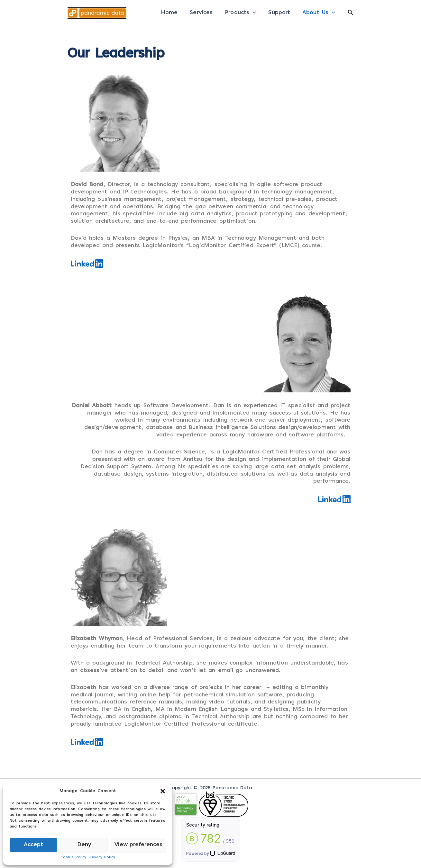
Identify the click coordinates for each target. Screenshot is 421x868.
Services (201, 13)
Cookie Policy (73, 857)
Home (169, 13)
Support (279, 13)
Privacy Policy (102, 857)
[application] (252, 13)
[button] (163, 791)
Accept (33, 845)
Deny (84, 845)
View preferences (138, 845)
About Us (318, 13)
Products (240, 13)
